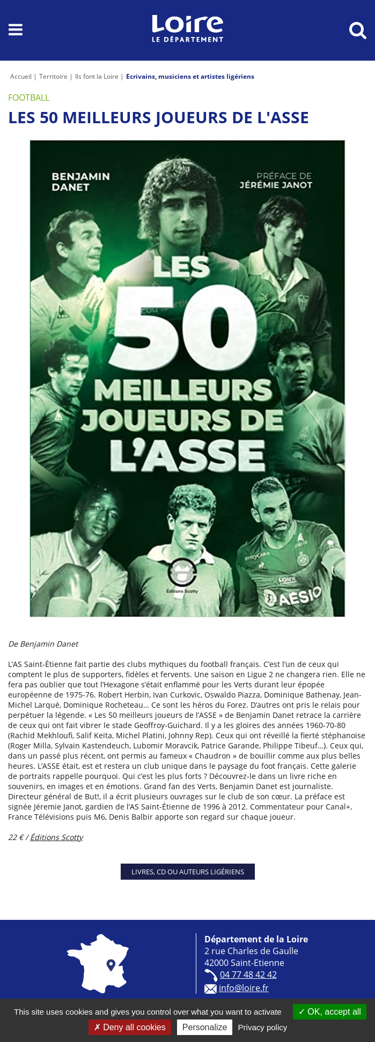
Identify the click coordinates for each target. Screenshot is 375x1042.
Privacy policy (263, 1027)
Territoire (53, 76)
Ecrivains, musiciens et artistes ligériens (190, 76)
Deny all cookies (130, 1027)
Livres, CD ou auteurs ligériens (187, 871)
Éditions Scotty (56, 837)
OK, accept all (329, 1011)
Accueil (21, 76)
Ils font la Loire (97, 76)
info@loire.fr (244, 988)
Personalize (204, 1027)
